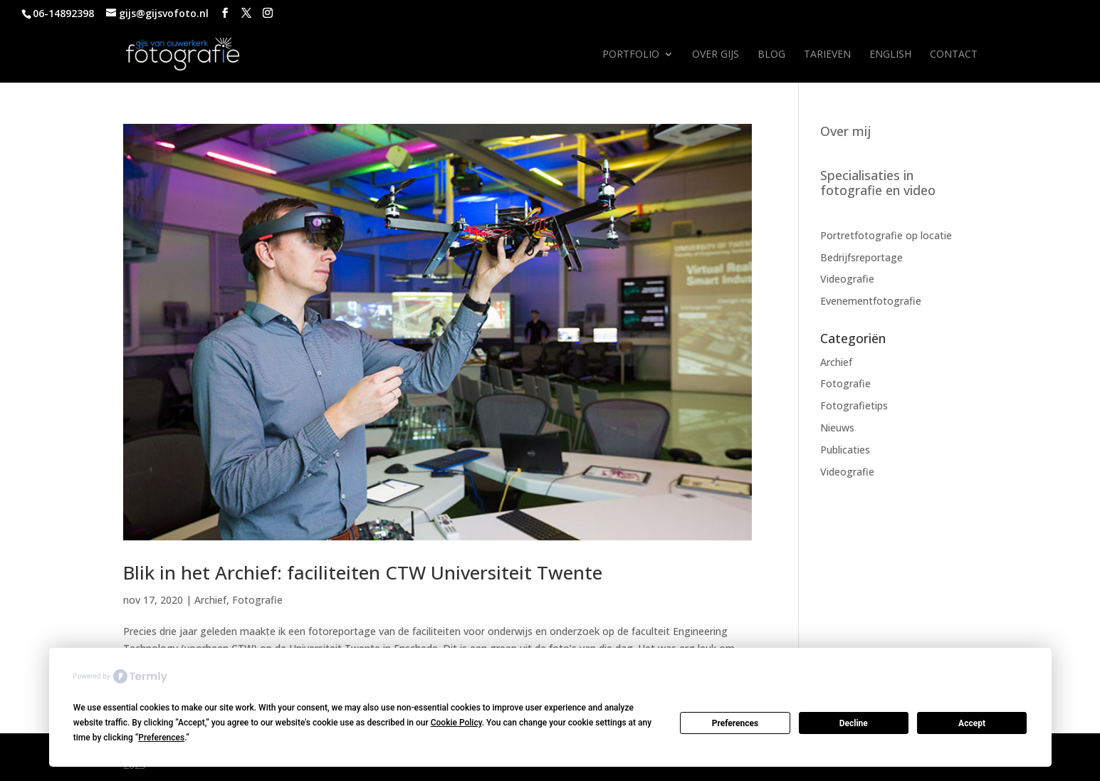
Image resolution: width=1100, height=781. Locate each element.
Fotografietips (854, 405)
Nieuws (837, 427)
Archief (210, 600)
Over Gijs (715, 55)
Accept (971, 723)
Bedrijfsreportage (861, 257)
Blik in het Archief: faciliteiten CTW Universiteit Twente (362, 572)
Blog (771, 55)
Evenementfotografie (870, 301)
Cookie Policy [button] (456, 723)
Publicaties (845, 449)
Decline (853, 723)
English (890, 55)
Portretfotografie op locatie (886, 235)
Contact (954, 55)
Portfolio (630, 55)
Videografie (847, 278)
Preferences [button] (161, 738)
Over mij (845, 131)
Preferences (735, 723)
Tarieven (827, 55)
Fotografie (257, 600)
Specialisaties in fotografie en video (878, 183)
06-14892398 (63, 13)
